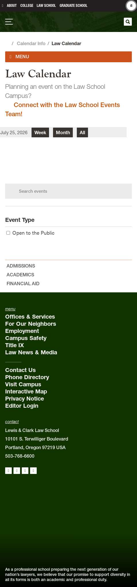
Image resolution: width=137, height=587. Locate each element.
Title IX (14, 345)
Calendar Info (31, 43)
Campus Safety (25, 338)
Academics (20, 275)
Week (40, 132)
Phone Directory (27, 377)
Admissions (21, 266)
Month (63, 132)
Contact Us (20, 370)
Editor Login (21, 405)
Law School (46, 5)
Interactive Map (26, 391)
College (26, 5)
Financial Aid (23, 283)
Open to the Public (30, 232)
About (12, 5)
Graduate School (73, 5)
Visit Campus (23, 384)
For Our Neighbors (30, 323)
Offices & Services (30, 316)
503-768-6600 (19, 456)
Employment (22, 330)
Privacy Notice (24, 398)
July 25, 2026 (14, 132)
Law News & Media (31, 352)
